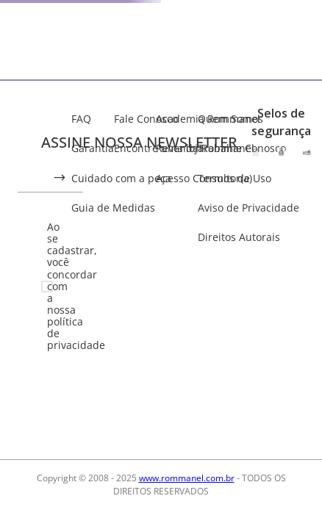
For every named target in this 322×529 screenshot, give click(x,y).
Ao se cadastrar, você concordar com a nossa (56, 286)
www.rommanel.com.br (187, 478)
